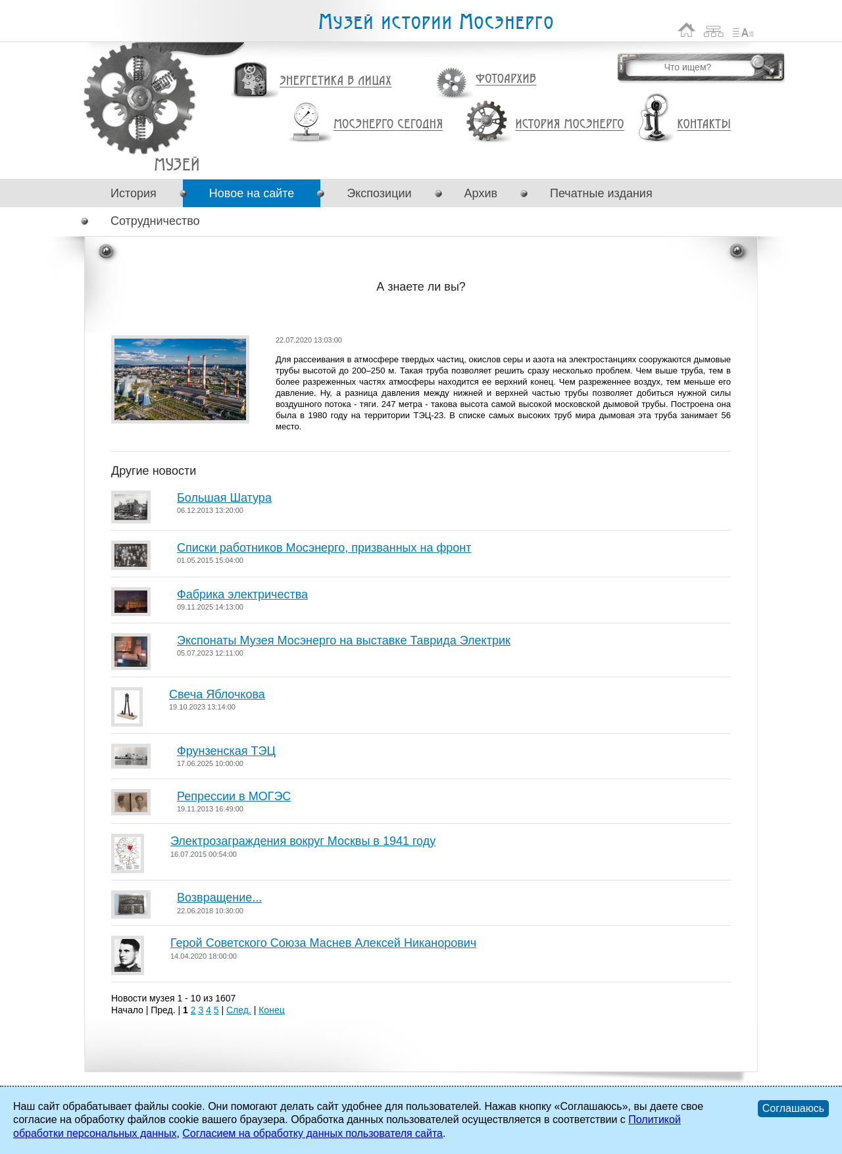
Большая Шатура (224, 497)
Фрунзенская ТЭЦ (226, 750)
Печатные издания (601, 193)
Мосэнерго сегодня (388, 124)
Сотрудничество (155, 221)
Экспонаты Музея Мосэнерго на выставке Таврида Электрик (343, 640)
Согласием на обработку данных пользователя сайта (312, 1133)
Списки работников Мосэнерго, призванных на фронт (324, 547)
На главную (687, 30)
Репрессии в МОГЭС (234, 796)
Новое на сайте (251, 193)
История (134, 193)
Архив (480, 193)
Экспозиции (379, 193)
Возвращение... (219, 897)
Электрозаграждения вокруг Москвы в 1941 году (302, 841)
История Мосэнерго (570, 125)
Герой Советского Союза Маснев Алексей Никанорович (323, 943)
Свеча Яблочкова (217, 694)
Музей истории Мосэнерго (435, 22)
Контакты (703, 124)
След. (238, 1010)
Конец (271, 1010)
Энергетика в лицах (336, 81)
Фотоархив (505, 79)
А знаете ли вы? (176, 164)
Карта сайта (714, 30)
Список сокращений (743, 30)
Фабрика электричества (242, 594)
